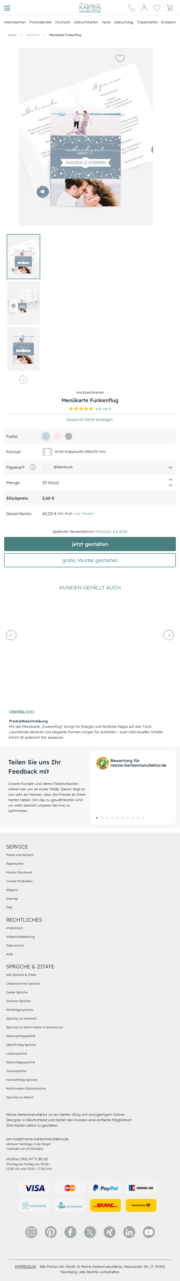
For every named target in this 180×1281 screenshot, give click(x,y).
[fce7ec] (57, 436)
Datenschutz (15, 945)
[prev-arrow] (11, 649)
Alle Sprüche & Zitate (21, 975)
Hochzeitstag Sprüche (21, 1080)
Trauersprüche (16, 1071)
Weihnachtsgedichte (20, 1036)
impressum (25, 1266)
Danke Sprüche (17, 992)
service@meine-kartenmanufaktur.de (37, 1139)
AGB (9, 954)
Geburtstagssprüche (20, 1062)
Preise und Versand (19, 855)
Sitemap (12, 898)
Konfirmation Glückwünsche (26, 1088)
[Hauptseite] (90, 7)
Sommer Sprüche (18, 1001)
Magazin (12, 890)
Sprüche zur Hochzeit (21, 1018)
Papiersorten (15, 863)
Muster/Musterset (19, 872)
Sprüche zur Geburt (20, 1097)
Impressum (14, 928)
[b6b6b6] (68, 436)
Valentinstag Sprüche (21, 1045)
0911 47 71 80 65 (34, 1159)
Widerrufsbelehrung (20, 937)
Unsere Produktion (19, 881)
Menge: (13, 482)
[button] (120, 58)
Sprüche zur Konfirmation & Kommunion (34, 1027)
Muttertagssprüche (19, 1010)
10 (143, 817)
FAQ (9, 907)
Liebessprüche (16, 1053)
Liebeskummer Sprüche (23, 983)
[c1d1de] (46, 436)
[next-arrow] (168, 649)
